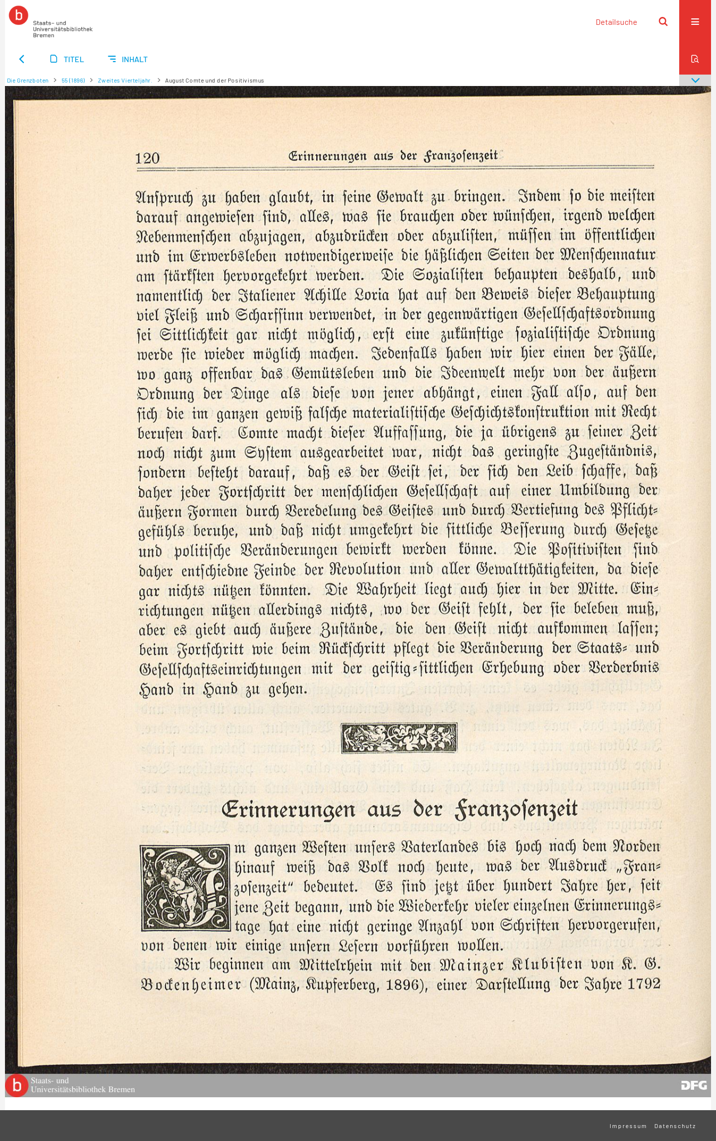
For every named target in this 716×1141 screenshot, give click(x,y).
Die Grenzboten (28, 80)
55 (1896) (73, 80)
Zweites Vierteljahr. (125, 80)
